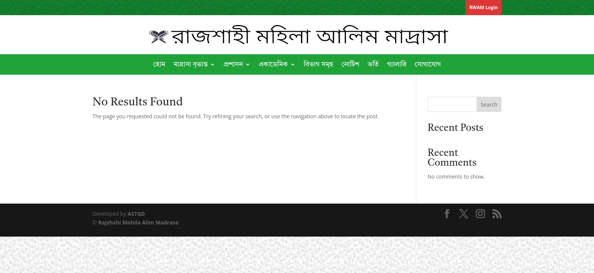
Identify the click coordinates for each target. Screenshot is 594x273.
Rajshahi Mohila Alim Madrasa (138, 222)
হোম (159, 65)
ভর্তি (372, 65)
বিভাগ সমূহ (318, 65)
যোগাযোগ (428, 65)
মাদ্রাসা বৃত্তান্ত (191, 65)
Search (489, 104)
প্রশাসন (233, 65)
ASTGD (136, 213)
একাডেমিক (273, 65)
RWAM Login (483, 7)
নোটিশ (350, 65)
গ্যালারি (396, 65)
